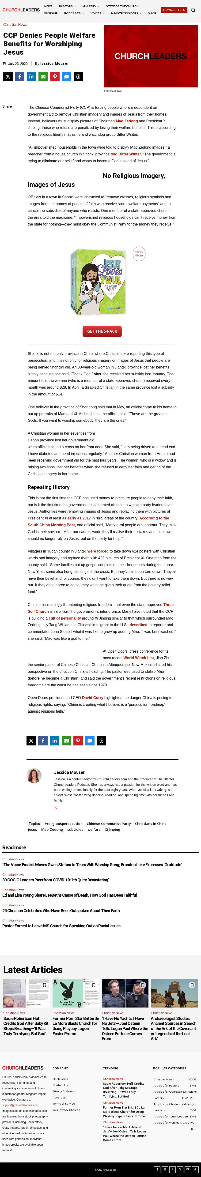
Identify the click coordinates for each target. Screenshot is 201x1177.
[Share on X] (8, 76)
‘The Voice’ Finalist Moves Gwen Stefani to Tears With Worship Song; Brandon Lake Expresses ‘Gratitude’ (92, 864)
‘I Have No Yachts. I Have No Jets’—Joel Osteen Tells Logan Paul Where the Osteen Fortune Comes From (125, 1028)
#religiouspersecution (63, 823)
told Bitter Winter (126, 154)
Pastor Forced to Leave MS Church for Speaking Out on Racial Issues (61, 925)
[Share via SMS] (66, 76)
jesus (32, 829)
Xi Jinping (112, 829)
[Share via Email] (43, 76)
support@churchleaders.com (20, 1105)
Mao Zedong (127, 121)
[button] (193, 9)
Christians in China (151, 823)
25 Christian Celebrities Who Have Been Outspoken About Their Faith (61, 910)
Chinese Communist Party (109, 823)
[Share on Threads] (78, 76)
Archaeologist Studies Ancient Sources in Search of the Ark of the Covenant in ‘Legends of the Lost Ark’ (173, 1028)
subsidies (75, 829)
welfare (94, 829)
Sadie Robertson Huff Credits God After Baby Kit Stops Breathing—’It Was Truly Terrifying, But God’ (25, 1026)
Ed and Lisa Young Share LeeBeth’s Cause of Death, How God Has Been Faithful (69, 895)
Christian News (16, 24)
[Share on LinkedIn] (31, 76)
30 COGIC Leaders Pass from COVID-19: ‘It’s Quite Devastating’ (55, 879)
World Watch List (138, 658)
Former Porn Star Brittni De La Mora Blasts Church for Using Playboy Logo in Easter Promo (76, 1026)
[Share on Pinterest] (55, 76)
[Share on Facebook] (19, 76)
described (139, 625)
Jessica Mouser (54, 63)
